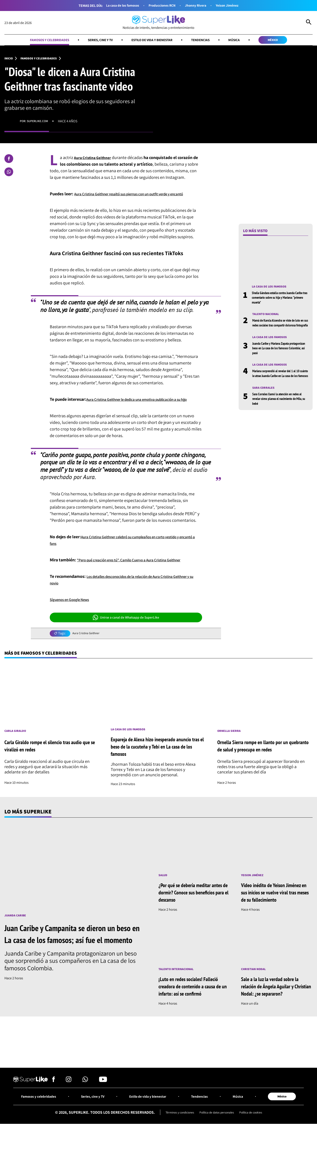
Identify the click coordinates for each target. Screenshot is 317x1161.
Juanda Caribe (16, 939)
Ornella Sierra (230, 753)
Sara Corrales (264, 401)
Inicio (9, 60)
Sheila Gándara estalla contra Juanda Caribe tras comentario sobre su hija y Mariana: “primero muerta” (278, 299)
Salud (163, 898)
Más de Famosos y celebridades (47, 674)
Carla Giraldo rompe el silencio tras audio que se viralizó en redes (49, 768)
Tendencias (208, 40)
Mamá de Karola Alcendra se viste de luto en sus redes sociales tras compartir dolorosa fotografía (280, 328)
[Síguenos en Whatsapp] (85, 1107)
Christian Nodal (255, 993)
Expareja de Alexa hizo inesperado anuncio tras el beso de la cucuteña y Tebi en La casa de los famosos (158, 769)
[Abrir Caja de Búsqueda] (309, 22)
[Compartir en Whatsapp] (8, 173)
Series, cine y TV (94, 40)
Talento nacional (267, 317)
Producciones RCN (161, 5)
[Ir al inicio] (158, 22)
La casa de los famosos (117, 5)
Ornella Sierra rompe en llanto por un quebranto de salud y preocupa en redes (260, 768)
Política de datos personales (217, 1139)
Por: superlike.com (36, 123)
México (286, 40)
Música (244, 40)
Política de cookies (257, 1139)
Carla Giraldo (16, 753)
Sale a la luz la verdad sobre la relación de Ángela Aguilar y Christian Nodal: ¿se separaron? (276, 1010)
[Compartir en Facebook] (8, 160)
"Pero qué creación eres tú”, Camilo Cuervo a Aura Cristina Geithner (139, 581)
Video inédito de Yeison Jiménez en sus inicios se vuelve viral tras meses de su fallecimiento (276, 916)
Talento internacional (178, 993)
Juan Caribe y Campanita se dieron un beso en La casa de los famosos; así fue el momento (72, 963)
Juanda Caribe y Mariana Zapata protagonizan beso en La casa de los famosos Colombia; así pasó (277, 356)
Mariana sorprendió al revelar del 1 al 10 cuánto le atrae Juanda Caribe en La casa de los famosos (279, 384)
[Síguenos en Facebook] (53, 1107)
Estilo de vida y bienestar (153, 40)
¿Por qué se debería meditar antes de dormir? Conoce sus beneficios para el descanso (189, 916)
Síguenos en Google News (74, 621)
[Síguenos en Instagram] (68, 1107)
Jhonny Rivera (199, 5)
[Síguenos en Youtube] (103, 1107)
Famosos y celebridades (37, 40)
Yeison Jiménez (234, 5)
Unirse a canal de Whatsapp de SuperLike (126, 639)
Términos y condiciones (174, 1139)
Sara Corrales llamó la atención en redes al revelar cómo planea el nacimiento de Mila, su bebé (280, 413)
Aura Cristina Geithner (88, 655)
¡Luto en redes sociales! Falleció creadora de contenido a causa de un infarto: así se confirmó (193, 1010)
